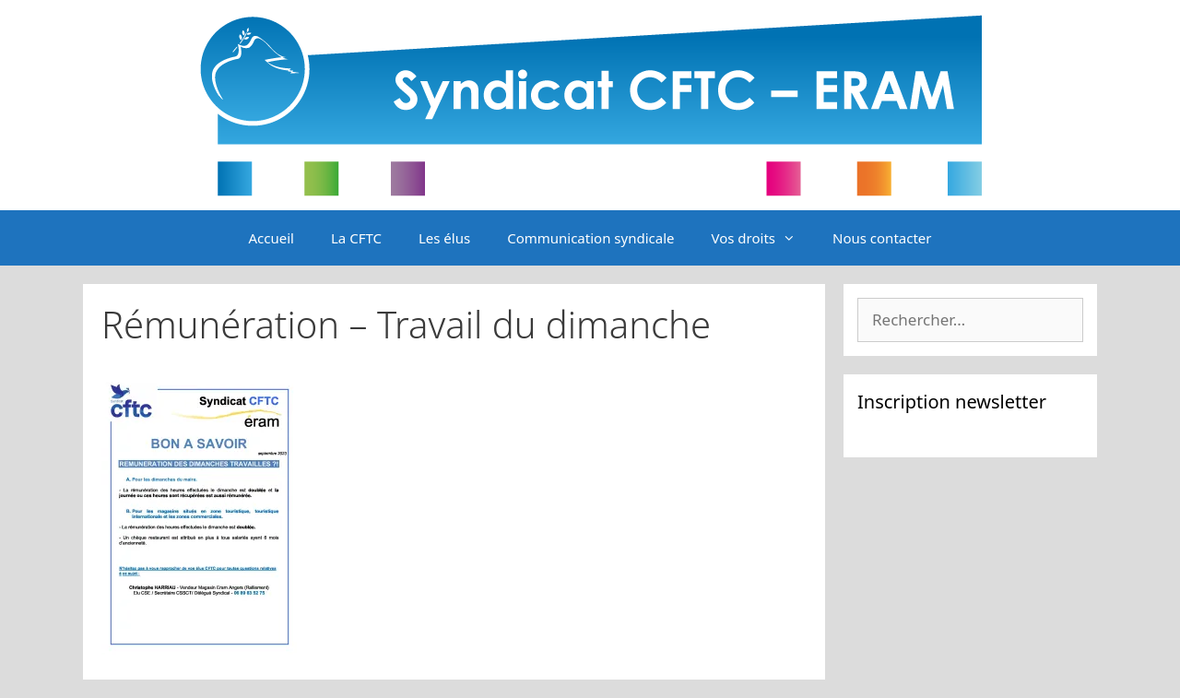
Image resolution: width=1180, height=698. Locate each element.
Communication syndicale (590, 238)
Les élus (444, 238)
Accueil (271, 238)
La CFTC (356, 238)
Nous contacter (881, 238)
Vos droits (762, 238)
